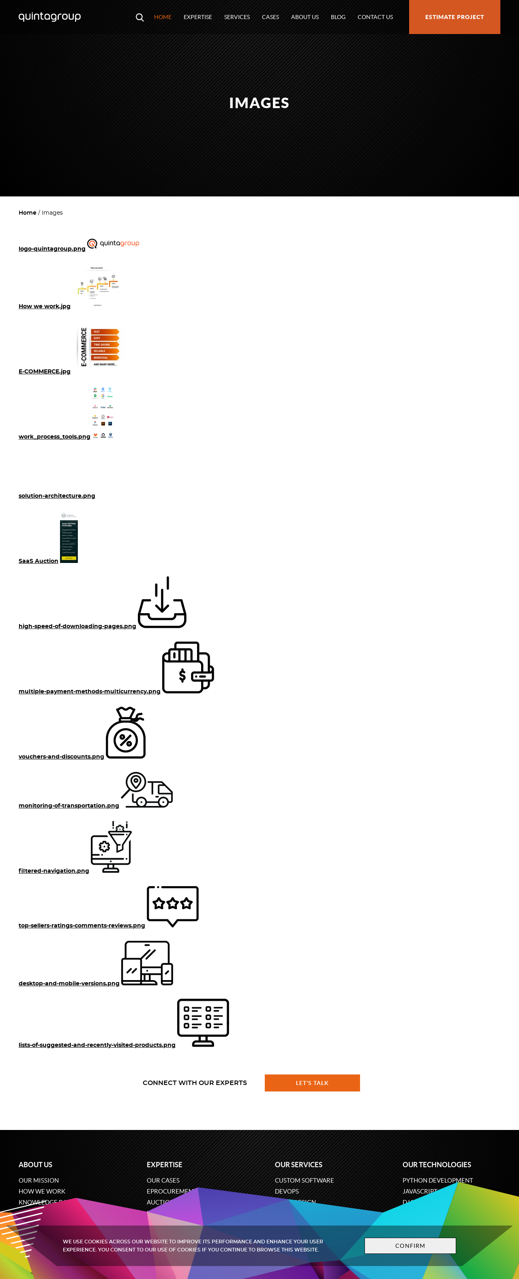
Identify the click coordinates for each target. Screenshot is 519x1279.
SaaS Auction (38, 561)
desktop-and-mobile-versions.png (69, 984)
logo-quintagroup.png (52, 249)
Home (163, 17)
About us (305, 17)
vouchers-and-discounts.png (61, 757)
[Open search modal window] (140, 17)
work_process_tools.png (54, 437)
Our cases (163, 1180)
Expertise (198, 17)
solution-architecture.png (57, 496)
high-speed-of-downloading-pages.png (77, 626)
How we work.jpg (45, 306)
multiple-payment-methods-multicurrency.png (90, 692)
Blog (338, 17)
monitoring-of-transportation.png (69, 806)
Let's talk (312, 1083)
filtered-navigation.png (54, 871)
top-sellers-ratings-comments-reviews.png (82, 926)
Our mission (39, 1180)
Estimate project (454, 17)
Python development (438, 1180)
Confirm (410, 1246)
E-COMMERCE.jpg (45, 372)
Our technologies (437, 1164)
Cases (270, 17)
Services (237, 17)
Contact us (375, 17)
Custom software (304, 1180)
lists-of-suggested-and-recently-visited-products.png (97, 1045)
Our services (298, 1164)
